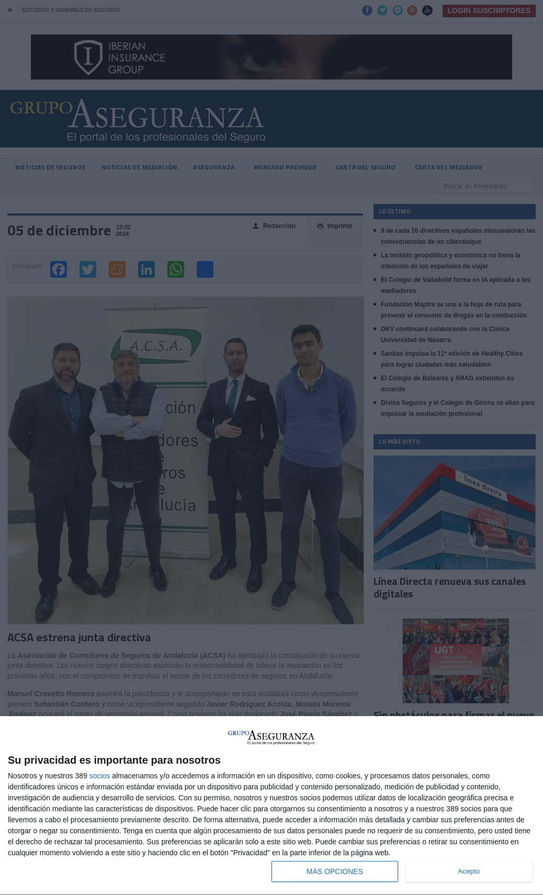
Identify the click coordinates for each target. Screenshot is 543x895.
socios (99, 775)
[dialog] (271, 806)
